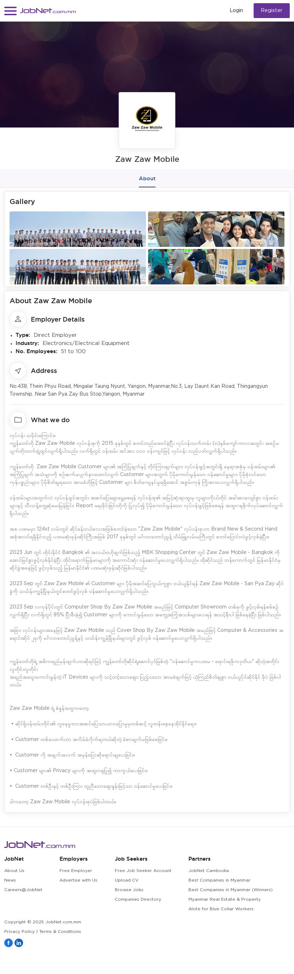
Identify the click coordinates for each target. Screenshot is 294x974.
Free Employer (76, 871)
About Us (14, 871)
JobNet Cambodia (208, 871)
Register (272, 10)
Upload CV (126, 880)
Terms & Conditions (60, 932)
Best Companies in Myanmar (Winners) (230, 890)
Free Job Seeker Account (143, 871)
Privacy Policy (19, 932)
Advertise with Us (78, 880)
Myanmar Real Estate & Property (224, 899)
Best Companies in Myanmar (219, 880)
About (147, 178)
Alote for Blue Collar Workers (221, 909)
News (10, 880)
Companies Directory (138, 899)
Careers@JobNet (23, 890)
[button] (10, 10)
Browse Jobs (129, 890)
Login (236, 11)
